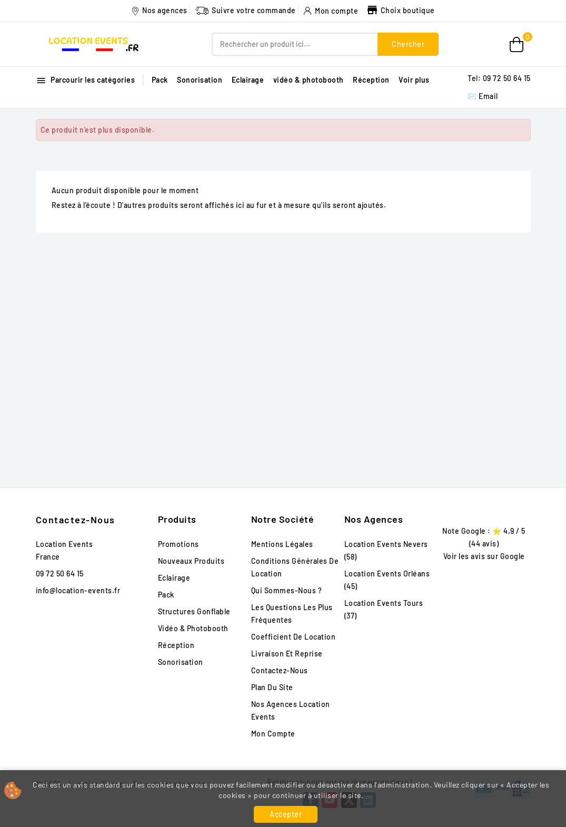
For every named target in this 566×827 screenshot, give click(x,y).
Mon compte (273, 733)
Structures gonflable (194, 611)
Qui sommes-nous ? (286, 590)
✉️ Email (483, 96)
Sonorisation (199, 79)
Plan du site (272, 687)
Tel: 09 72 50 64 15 (499, 78)
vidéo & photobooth (308, 79)
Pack (160, 79)
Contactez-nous (75, 519)
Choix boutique (400, 10)
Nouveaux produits (191, 560)
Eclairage (248, 79)
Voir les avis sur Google (484, 556)
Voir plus (414, 79)
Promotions (178, 544)
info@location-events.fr (78, 590)
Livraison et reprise (287, 653)
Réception (371, 79)
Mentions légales (282, 544)
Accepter (286, 814)
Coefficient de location (293, 636)
